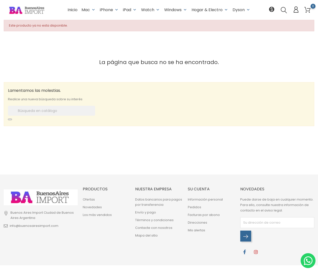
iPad (130, 10)
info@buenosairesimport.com (34, 225)
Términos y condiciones (154, 220)
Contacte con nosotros (153, 227)
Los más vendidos (97, 214)
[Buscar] (51, 111)
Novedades (92, 207)
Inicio (73, 10)
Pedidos (194, 207)
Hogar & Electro (210, 10)
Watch (150, 10)
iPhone (109, 10)
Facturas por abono (204, 214)
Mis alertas (196, 230)
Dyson (242, 10)
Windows (176, 10)
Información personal (205, 199)
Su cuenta (199, 189)
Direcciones (197, 222)
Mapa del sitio (146, 235)
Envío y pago (145, 212)
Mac (88, 10)
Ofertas (89, 199)
